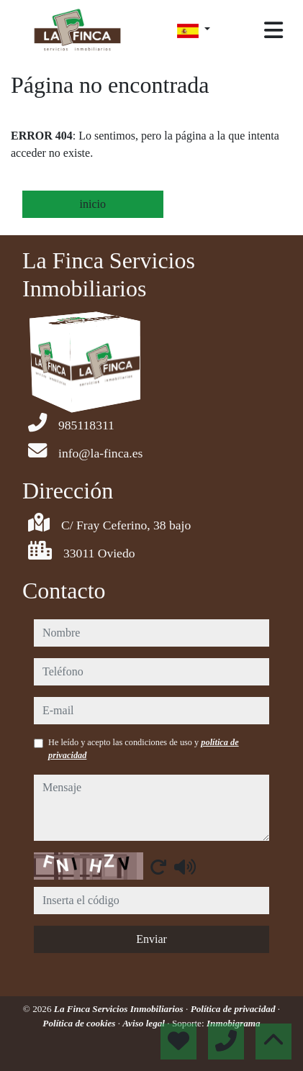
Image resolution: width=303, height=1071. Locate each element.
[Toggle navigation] (273, 30)
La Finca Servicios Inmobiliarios (120, 1008)
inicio (93, 204)
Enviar (151, 939)
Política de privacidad (234, 1008)
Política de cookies (79, 1023)
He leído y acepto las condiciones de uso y (143, 748)
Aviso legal (144, 1023)
